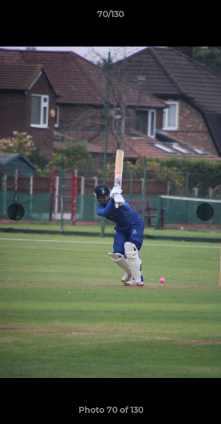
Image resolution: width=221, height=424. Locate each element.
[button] (207, 17)
